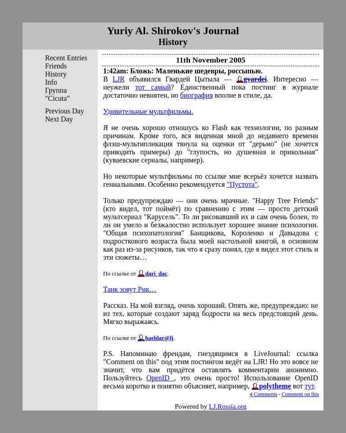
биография (196, 95)
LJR (119, 79)
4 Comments (263, 394)
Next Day (59, 119)
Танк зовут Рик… (129, 289)
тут (309, 386)
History (56, 74)
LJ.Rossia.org (227, 406)
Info (51, 82)
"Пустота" (242, 184)
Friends (56, 66)
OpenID (160, 378)
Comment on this (300, 394)
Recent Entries (66, 58)
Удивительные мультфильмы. (148, 111)
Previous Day (64, 111)
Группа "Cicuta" (57, 94)
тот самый (153, 87)
